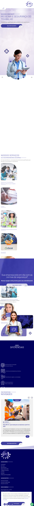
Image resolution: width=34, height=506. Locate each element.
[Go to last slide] (2, 77)
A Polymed (3, 464)
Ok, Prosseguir (19, 503)
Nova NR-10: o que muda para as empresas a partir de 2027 (16, 425)
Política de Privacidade (6, 474)
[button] (11, 26)
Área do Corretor (4, 483)
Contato (2, 471)
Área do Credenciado (5, 482)
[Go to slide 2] (16, 78)
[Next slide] (31, 77)
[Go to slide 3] (17, 78)
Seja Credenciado (4, 468)
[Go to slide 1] (15, 78)
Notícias (2, 473)
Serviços (3, 465)
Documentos (3, 467)
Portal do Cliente (4, 480)
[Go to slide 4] (18, 78)
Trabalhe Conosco (5, 470)
